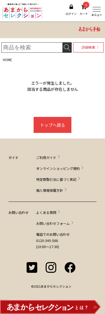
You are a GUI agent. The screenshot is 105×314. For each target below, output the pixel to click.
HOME (7, 59)
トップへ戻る (52, 125)
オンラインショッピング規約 (58, 168)
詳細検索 (88, 47)
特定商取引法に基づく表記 (56, 179)
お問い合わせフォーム (53, 223)
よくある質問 (46, 212)
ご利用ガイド (46, 157)
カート (84, 10)
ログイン (71, 10)
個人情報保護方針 (49, 190)
